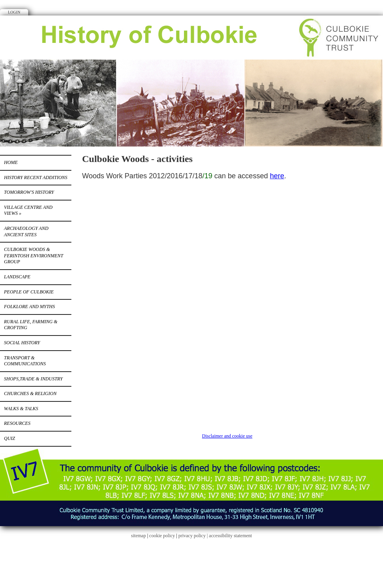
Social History (22, 342)
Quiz (9, 438)
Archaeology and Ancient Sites (26, 231)
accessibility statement (230, 535)
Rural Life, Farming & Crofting (30, 325)
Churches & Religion (30, 393)
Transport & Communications (25, 361)
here (277, 176)
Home (11, 162)
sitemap (138, 535)
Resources (17, 423)
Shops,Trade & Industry (33, 379)
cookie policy (162, 535)
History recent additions (35, 177)
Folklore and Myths (29, 306)
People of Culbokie (29, 292)
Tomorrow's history (29, 192)
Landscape (17, 277)
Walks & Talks (21, 408)
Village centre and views (28, 210)
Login (14, 12)
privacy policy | (193, 535)
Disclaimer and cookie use (227, 436)
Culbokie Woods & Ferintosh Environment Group (33, 255)
